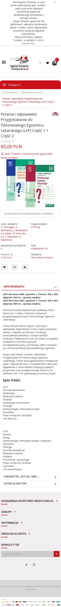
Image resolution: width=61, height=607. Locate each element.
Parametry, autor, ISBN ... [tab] (21, 476)
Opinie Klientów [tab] (15, 483)
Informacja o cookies (11, 586)
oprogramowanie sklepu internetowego (41, 586)
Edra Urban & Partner (42, 257)
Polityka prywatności (33, 42)
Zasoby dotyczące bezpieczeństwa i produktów (28, 213)
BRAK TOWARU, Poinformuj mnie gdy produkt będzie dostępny (26, 155)
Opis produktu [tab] (14, 286)
